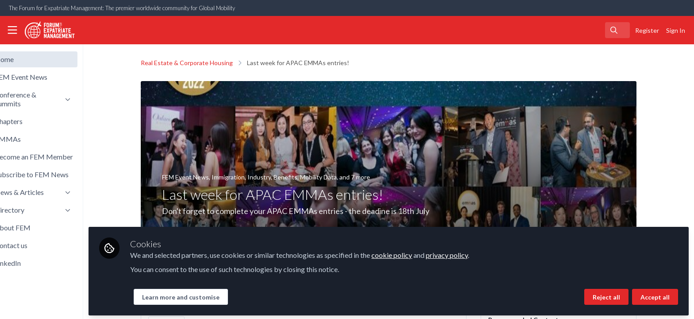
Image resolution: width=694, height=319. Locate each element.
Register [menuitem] (647, 30)
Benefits (300, 177)
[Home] (47, 30)
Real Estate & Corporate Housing (202, 62)
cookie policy (421, 253)
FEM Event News (200, 177)
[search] (617, 30)
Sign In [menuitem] (675, 30)
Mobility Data (333, 177)
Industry (274, 177)
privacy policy (477, 253)
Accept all (655, 295)
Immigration (243, 177)
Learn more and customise (211, 295)
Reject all (606, 295)
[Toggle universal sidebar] (12, 30)
